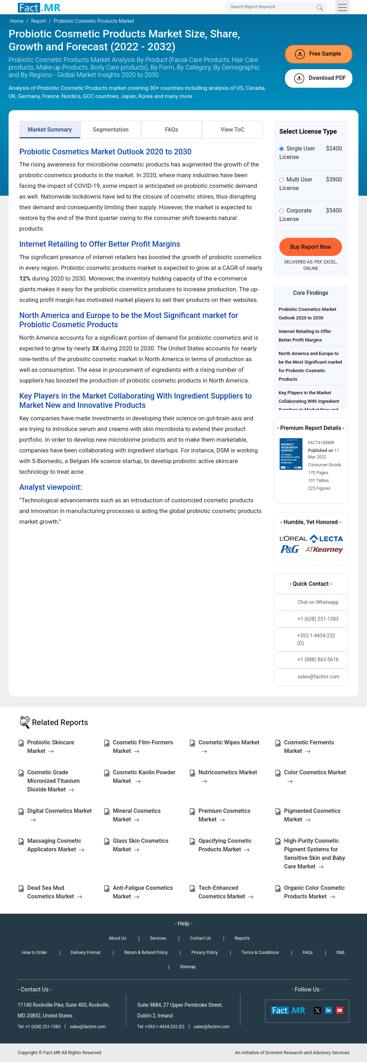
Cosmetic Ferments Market (309, 746)
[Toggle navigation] (342, 7)
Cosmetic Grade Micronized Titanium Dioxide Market (53, 781)
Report (38, 21)
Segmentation (110, 129)
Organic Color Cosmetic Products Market (314, 892)
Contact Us (200, 938)
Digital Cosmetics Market (59, 815)
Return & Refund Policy (146, 952)
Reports (242, 938)
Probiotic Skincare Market (50, 746)
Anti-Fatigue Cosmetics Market (143, 892)
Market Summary (50, 129)
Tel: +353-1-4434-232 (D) (160, 1026)
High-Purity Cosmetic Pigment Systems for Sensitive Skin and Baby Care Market (314, 853)
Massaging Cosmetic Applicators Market (56, 845)
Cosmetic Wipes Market (229, 746)
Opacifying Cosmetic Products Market (225, 845)
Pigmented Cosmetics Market (312, 815)
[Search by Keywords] (276, 7)
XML (340, 952)
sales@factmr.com (88, 1026)
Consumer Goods (324, 464)
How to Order (34, 952)
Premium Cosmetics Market (225, 815)
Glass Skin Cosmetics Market (141, 845)
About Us (117, 938)
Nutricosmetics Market (228, 776)
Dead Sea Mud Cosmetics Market (55, 892)
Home (17, 21)
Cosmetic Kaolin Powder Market (144, 776)
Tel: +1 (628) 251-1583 (40, 1026)
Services (158, 938)
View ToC (233, 129)
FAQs (171, 129)
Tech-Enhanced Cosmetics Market (226, 892)
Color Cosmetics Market (315, 776)
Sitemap (187, 966)
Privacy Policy (205, 952)
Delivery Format (85, 952)
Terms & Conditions (260, 952)
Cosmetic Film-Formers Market (143, 746)
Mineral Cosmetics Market (137, 815)
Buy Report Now (310, 246)
